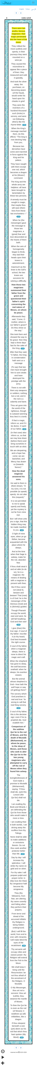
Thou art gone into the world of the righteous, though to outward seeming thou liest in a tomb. (18, 411)
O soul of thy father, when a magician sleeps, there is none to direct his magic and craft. (18, 651)
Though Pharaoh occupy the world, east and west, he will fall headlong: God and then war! (18, 616)
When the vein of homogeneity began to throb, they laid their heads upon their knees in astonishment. (18, 254)
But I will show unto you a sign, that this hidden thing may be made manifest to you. (18, 524)
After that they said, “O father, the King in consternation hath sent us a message (18, 357)
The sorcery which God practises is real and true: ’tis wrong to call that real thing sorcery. (18, 699)
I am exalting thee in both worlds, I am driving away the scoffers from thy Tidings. (18, 827)
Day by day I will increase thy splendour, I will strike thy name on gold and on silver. (18, 863)
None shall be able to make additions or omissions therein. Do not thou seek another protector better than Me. (18, 845)
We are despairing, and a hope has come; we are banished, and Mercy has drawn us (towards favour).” (18, 458)
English (21, 9)
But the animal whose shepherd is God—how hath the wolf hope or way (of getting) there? (18, 684)
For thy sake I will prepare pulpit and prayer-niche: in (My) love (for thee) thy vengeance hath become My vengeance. (18, 880)
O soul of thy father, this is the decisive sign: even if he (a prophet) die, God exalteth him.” (18, 717)
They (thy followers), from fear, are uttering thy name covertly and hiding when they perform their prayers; (18, 901)
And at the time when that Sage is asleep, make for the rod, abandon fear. (18, 557)
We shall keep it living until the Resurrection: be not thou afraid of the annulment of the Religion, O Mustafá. (18, 975)
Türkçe (27, 9)
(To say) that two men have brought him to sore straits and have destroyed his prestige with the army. (18, 375)
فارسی (33, 9)
